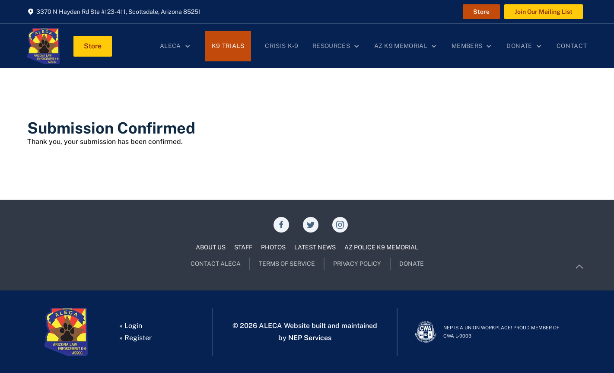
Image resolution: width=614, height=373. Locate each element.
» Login (130, 326)
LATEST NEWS (315, 247)
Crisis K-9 (282, 45)
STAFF (243, 247)
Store (481, 11)
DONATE (411, 263)
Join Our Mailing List (544, 11)
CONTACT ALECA (216, 263)
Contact (572, 45)
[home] (43, 46)
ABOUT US (211, 247)
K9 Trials (228, 45)
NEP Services (309, 338)
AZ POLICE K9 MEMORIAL (381, 247)
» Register (135, 338)
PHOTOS (273, 247)
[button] (175, 46)
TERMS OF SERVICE (287, 263)
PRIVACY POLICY (357, 263)
